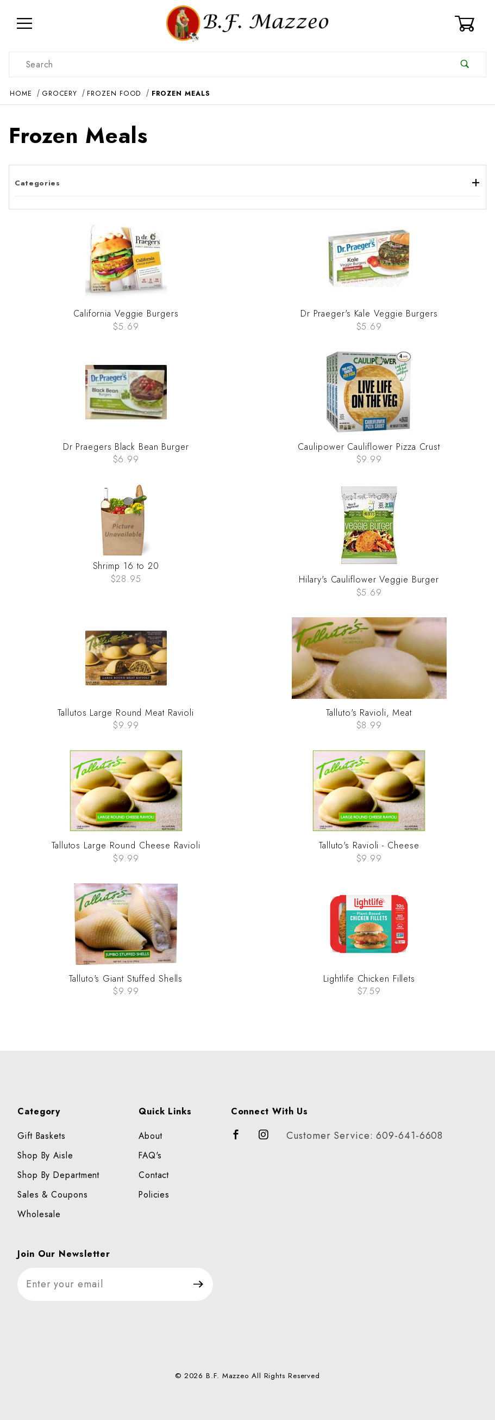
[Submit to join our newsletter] (198, 1284)
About (150, 1136)
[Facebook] (241, 1139)
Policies (154, 1194)
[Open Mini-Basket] (470, 23)
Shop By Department (58, 1175)
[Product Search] (226, 64)
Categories (247, 183)
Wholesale (39, 1214)
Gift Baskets (41, 1136)
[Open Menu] (25, 23)
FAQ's (150, 1155)
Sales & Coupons (52, 1194)
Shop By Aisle (45, 1155)
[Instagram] (268, 1139)
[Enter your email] (100, 1284)
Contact (154, 1175)
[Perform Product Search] (465, 64)
